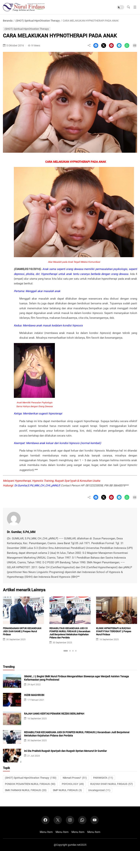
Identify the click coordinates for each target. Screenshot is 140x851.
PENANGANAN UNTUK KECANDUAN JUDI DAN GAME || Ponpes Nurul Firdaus (22, 631)
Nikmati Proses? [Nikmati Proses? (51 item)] (75, 777)
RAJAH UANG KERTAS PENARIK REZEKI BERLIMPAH (54, 713)
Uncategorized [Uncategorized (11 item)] (99, 790)
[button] (128, 7)
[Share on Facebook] (95, 45)
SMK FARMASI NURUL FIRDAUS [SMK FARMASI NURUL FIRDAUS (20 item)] (25, 790)
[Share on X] (103, 45)
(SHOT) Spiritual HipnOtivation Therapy (37, 20)
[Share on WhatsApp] (127, 45)
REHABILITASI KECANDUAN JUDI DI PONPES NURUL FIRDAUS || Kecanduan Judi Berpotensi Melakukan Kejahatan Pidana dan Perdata (69, 633)
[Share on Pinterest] (111, 45)
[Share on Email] (134, 45)
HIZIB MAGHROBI (34, 695)
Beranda (8, 20)
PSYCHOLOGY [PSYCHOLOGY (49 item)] (73, 784)
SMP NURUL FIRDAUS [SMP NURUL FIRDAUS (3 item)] (67, 790)
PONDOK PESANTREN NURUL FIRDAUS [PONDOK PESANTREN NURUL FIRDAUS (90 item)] (30, 784)
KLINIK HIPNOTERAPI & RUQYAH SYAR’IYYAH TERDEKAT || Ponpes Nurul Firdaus (113, 631)
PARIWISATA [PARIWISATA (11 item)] (103, 777)
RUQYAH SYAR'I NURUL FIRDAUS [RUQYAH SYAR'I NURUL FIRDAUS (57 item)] (111, 784)
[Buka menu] (135, 7)
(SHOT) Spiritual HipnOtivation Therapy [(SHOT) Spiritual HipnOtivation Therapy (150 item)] (30, 777)
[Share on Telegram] (119, 45)
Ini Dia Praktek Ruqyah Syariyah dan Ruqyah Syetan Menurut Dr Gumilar (65, 750)
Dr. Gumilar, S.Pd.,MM (21, 532)
